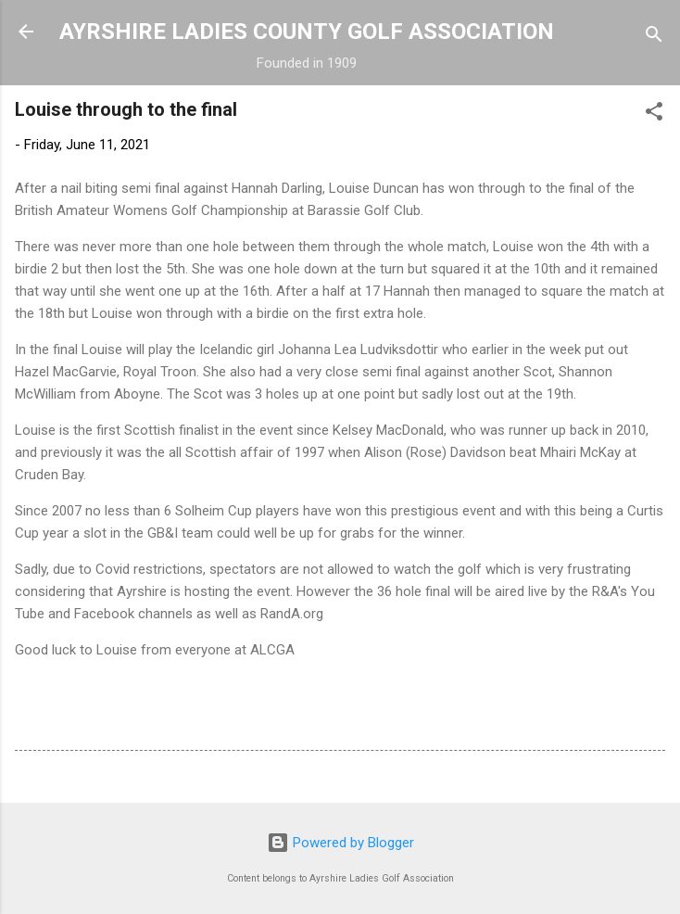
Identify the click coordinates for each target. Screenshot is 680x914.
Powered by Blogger (340, 842)
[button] (654, 114)
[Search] (654, 37)
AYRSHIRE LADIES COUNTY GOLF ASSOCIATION (306, 31)
